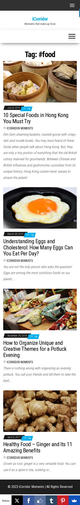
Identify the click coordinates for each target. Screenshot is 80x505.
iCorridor (40, 19)
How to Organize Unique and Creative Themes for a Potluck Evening (35, 349)
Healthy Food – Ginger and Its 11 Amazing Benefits (37, 447)
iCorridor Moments (20, 128)
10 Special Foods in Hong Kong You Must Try (35, 118)
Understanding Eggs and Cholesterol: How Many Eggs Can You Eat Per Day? (38, 247)
